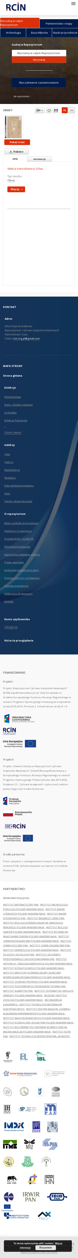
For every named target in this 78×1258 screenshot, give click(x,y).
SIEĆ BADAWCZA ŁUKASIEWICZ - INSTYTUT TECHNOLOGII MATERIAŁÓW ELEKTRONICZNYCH (32, 1004)
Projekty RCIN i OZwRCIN (19, 539)
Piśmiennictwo (12, 397)
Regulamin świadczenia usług (21, 570)
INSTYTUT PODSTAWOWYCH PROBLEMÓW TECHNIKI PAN (34, 986)
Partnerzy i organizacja (17, 531)
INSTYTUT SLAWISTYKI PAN (18, 990)
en (71, 110)
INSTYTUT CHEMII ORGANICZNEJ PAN (49, 945)
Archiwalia (10, 412)
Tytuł (7, 454)
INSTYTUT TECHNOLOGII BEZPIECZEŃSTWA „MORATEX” (39, 1036)
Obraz (11, 180)
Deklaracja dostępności (18, 593)
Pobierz (15, 151)
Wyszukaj (39, 59)
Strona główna (12, 375)
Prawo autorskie (14, 562)
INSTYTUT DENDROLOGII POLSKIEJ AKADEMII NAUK (31, 949)
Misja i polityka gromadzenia (21, 523)
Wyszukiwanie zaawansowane (39, 82)
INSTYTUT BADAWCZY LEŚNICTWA (46, 918)
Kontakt (8, 601)
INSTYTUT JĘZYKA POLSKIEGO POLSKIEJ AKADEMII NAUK (33, 968)
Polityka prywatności (16, 586)
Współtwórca (12, 470)
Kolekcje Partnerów (15, 420)
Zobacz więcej (12, 432)
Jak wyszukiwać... (22, 96)
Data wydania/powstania (19, 485)
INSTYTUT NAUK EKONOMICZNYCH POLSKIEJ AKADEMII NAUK (36, 1018)
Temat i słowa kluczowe (18, 501)
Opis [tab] (15, 159)
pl (64, 110)
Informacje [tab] (39, 159)
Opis (7, 493)
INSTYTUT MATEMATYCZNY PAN (21, 904)
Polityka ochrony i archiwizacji (22, 578)
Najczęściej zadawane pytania (22, 554)
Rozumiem (45, 1247)
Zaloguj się (10, 627)
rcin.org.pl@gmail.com (26, 338)
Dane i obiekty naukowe (18, 405)
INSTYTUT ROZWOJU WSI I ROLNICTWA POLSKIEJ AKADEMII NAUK (38, 1022)
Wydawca (10, 478)
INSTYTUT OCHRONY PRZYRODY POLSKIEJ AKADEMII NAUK (35, 981)
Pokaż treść (17, 142)
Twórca (8, 462)
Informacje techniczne (17, 546)
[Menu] (73, 3)
